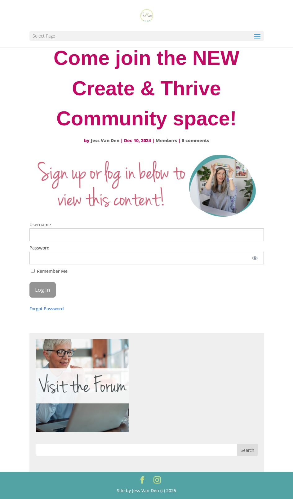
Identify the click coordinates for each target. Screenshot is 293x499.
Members (166, 140)
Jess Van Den (105, 140)
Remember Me (49, 271)
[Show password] (255, 258)
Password (39, 248)
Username (40, 224)
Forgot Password (46, 309)
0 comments (195, 140)
